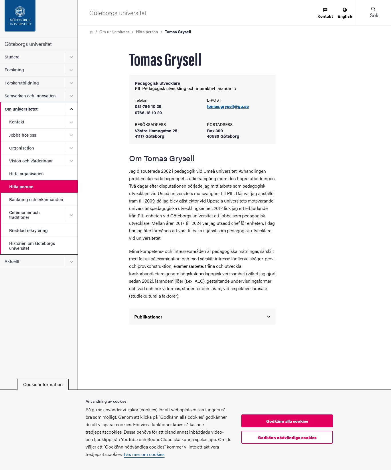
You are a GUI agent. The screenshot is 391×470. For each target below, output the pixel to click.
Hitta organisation (26, 173)
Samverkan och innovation (30, 96)
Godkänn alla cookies (287, 421)
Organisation (21, 148)
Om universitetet (21, 109)
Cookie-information (43, 384)
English (344, 13)
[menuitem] (325, 13)
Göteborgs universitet (28, 43)
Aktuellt (12, 261)
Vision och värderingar (31, 161)
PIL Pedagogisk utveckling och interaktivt (185, 88)
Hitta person (21, 186)
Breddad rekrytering (28, 230)
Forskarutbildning (22, 83)
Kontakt (16, 122)
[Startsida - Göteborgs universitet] (39, 18)
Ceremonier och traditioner (24, 214)
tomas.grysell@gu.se (228, 106)
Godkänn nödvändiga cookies (287, 437)
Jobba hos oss (22, 135)
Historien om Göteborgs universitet (32, 245)
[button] (374, 12)
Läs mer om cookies (144, 454)
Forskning (14, 69)
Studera (12, 57)
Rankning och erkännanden (36, 199)
